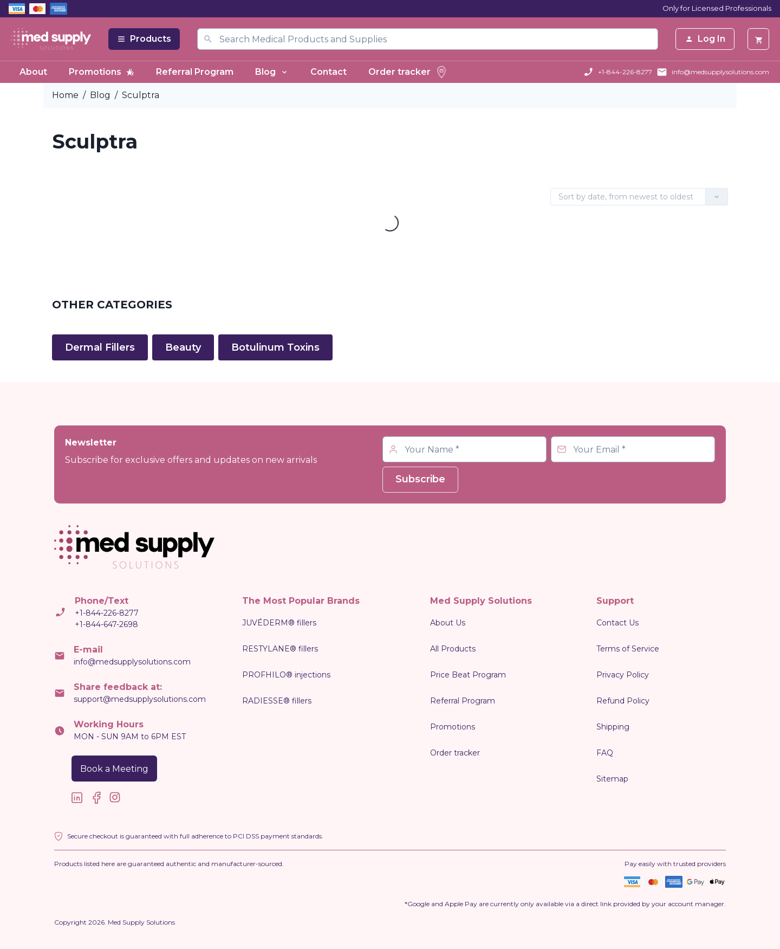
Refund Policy (622, 701)
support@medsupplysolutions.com (140, 699)
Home (65, 95)
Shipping (612, 727)
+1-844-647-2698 (106, 624)
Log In (705, 39)
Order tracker (408, 72)
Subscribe (420, 479)
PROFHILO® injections (286, 675)
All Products (453, 649)
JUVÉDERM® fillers (279, 623)
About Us (447, 623)
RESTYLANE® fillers (280, 649)
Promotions (101, 72)
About (33, 72)
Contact (328, 72)
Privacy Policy (622, 675)
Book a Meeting (114, 769)
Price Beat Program (468, 675)
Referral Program (194, 72)
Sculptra (140, 95)
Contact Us (617, 623)
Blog (272, 72)
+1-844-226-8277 (625, 72)
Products (144, 39)
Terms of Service (627, 649)
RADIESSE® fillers (276, 701)
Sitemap (612, 779)
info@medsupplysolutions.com (720, 72)
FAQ (604, 753)
